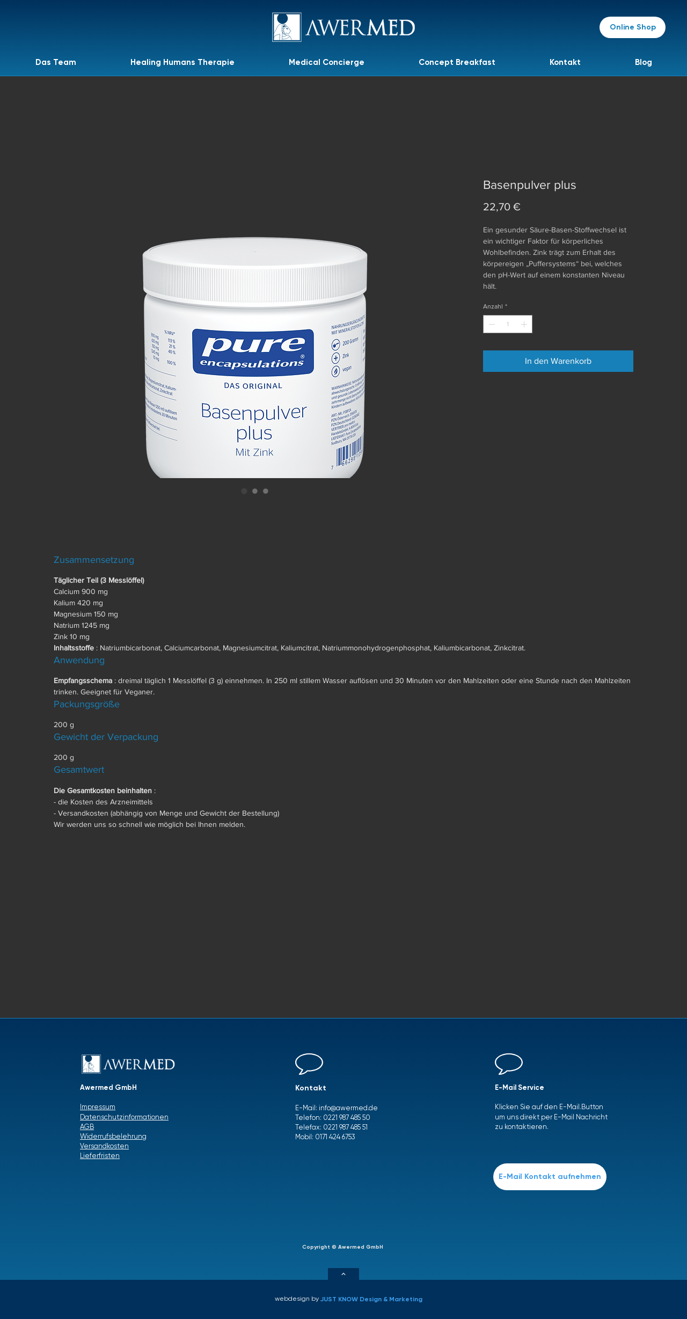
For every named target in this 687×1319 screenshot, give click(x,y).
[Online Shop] (633, 27)
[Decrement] (490, 324)
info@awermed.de (348, 1108)
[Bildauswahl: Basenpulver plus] (244, 491)
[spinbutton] (507, 324)
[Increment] (525, 324)
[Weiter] (343, 1274)
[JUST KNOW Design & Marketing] (374, 1299)
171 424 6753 (337, 1137)
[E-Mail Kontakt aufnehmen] (549, 1176)
